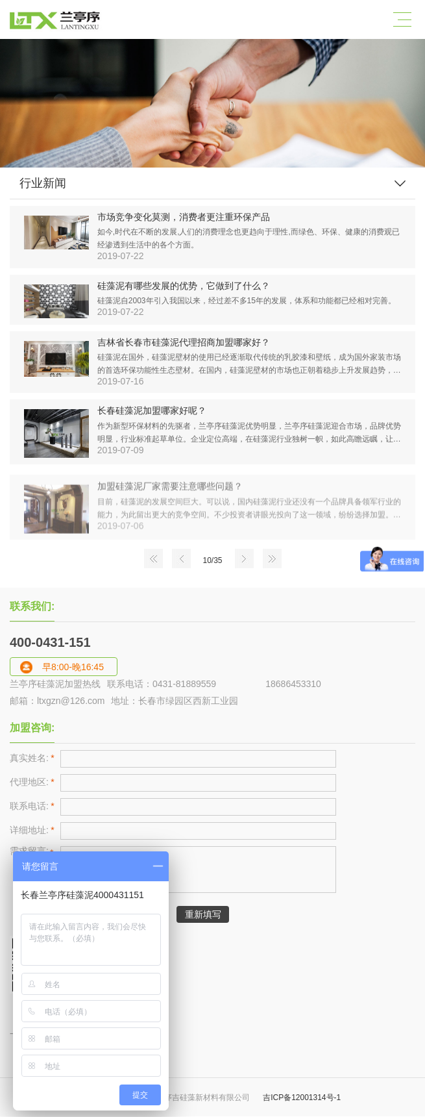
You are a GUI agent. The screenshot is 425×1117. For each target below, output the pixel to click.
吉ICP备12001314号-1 (301, 1097)
